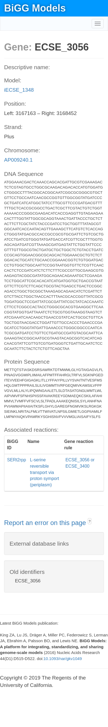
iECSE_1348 (19, 90)
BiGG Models (35, 8)
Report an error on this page (46, 522)
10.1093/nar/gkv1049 (62, 658)
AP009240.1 (18, 160)
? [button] (90, 521)
